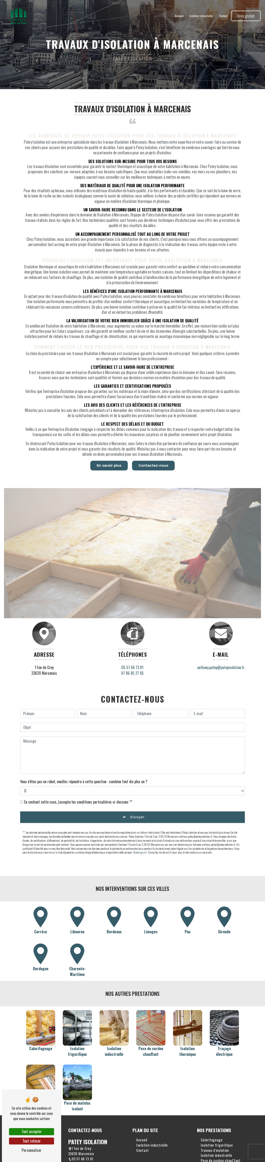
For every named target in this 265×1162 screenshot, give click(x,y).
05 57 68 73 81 (80, 1158)
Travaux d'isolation (215, 1150)
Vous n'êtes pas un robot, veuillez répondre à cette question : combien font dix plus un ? (83, 768)
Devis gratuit (245, 16)
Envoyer (137, 803)
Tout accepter (32, 1131)
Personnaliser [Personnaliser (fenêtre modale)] (31, 1150)
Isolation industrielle (200, 16)
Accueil (178, 16)
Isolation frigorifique (217, 1145)
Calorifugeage (212, 1139)
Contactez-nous (154, 465)
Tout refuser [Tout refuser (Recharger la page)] (32, 1141)
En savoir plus (108, 465)
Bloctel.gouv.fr (140, 839)
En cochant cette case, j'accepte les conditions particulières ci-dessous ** (78, 788)
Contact (223, 16)
